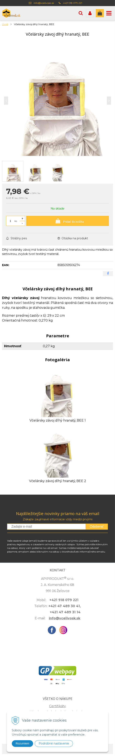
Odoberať (97, 526)
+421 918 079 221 (72, 2)
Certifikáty (57, 706)
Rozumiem (22, 743)
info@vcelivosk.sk (44, 2)
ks (15, 221)
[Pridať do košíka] (67, 221)
